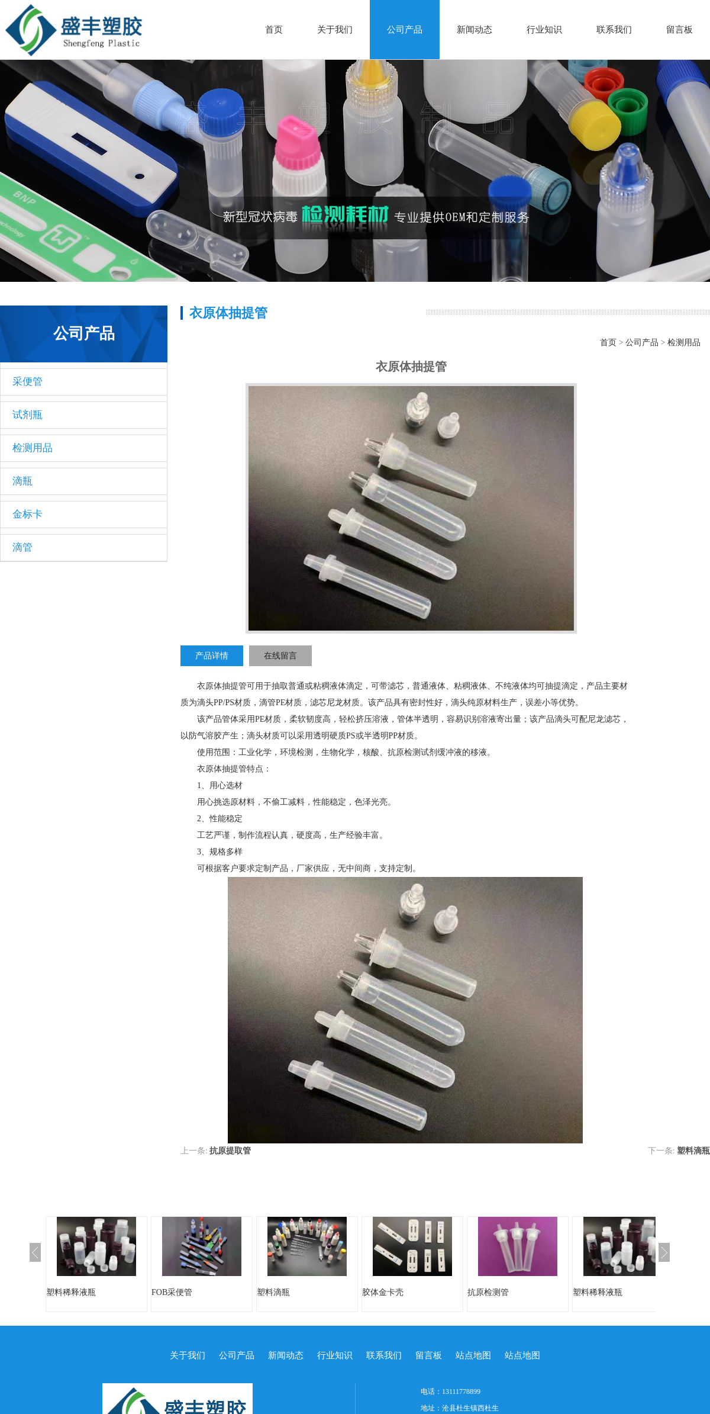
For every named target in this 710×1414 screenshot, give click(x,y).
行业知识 (544, 29)
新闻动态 (474, 29)
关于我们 (335, 29)
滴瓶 (22, 481)
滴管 (22, 547)
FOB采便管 (171, 1292)
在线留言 (280, 655)
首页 (274, 29)
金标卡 (27, 514)
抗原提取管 (230, 1150)
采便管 (27, 381)
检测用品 (32, 448)
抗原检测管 (488, 1292)
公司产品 (404, 29)
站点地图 (473, 1355)
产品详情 (211, 655)
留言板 (679, 29)
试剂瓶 (27, 414)
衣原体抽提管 (222, 686)
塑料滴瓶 (693, 1150)
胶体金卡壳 (383, 1292)
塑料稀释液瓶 (71, 1292)
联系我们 (614, 29)
